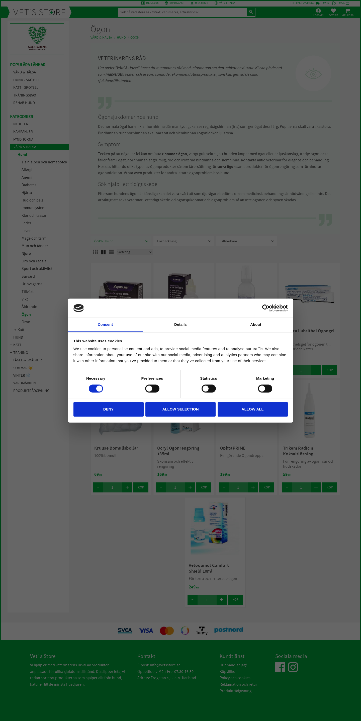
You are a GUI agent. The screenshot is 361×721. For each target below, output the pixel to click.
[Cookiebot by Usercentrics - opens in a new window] (266, 308)
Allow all (253, 409)
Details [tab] (180, 325)
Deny (108, 409)
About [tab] (255, 325)
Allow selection (180, 409)
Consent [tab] (105, 325)
